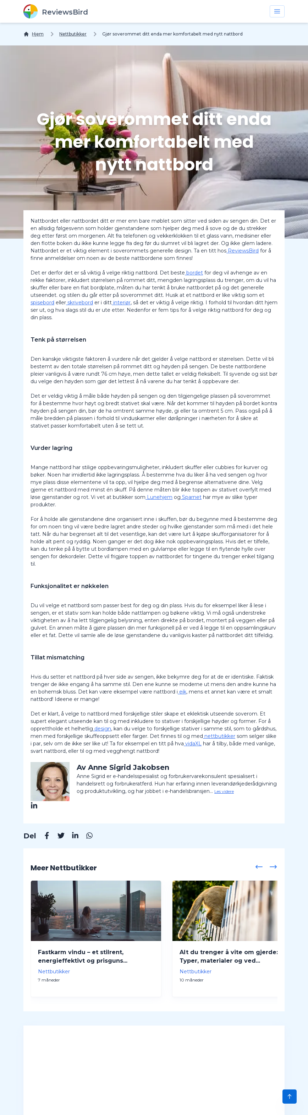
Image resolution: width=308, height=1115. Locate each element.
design (102, 728)
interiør (121, 302)
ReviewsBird (242, 251)
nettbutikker (219, 736)
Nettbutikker (73, 34)
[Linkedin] (72, 836)
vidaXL (193, 743)
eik (182, 692)
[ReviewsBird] (55, 11)
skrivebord (79, 302)
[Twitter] (57, 836)
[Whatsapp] (86, 836)
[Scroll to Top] (289, 1096)
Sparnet (191, 497)
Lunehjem (158, 497)
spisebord (42, 302)
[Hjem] (33, 34)
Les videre (224, 791)
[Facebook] (43, 836)
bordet (194, 273)
